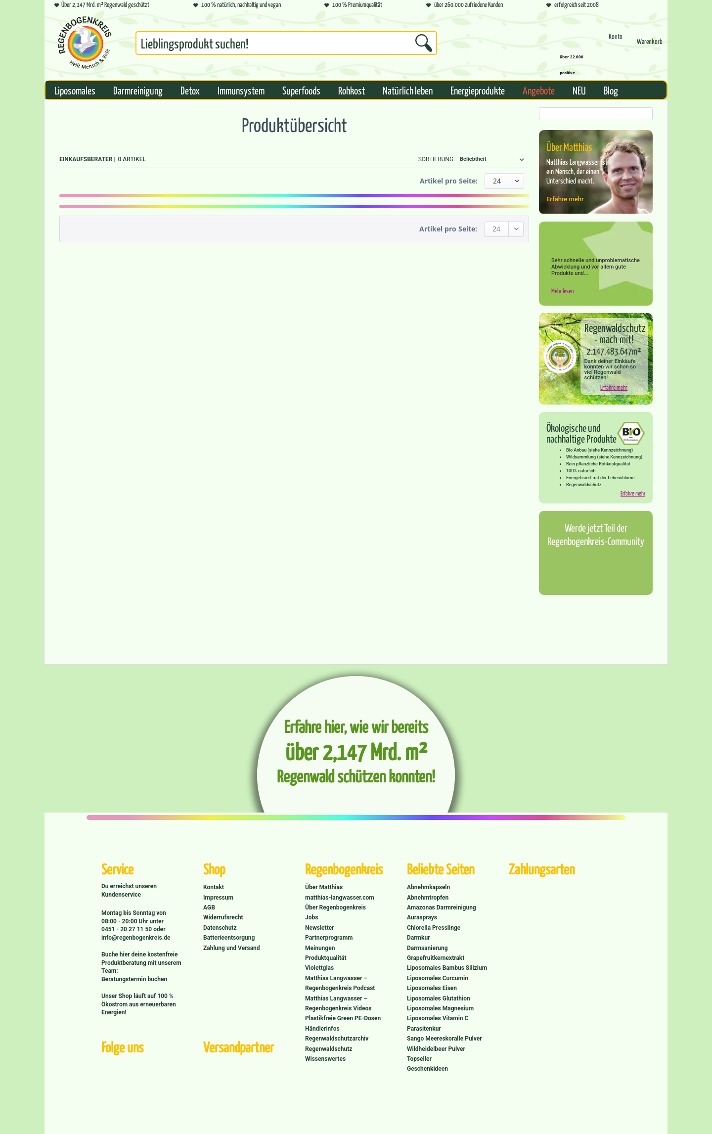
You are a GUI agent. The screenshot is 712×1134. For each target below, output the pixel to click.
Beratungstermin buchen (134, 979)
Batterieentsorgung (229, 937)
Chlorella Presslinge (433, 927)
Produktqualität (325, 957)
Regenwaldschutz (328, 1048)
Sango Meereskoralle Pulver (444, 1038)
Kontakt (213, 887)
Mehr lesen (562, 290)
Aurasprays (422, 917)
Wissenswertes (325, 1058)
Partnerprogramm (329, 937)
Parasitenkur (424, 1028)
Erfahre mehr (565, 199)
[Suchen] (423, 43)
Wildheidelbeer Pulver (436, 1048)
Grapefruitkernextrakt (435, 957)
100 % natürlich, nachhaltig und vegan (237, 5)
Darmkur (418, 937)
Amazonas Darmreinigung (441, 907)
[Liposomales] (74, 90)
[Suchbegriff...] (286, 43)
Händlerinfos (322, 1028)
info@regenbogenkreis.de (135, 937)
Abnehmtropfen (427, 897)
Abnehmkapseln (428, 887)
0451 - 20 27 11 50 (127, 929)
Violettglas (319, 967)
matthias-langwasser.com (339, 897)
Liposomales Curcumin (437, 978)
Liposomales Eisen (432, 988)
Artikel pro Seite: (449, 180)
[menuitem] (286, 45)
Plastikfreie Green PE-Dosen (343, 1018)
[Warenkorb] (650, 45)
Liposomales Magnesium (440, 1008)
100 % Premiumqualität (353, 5)
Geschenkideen (427, 1068)
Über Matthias (324, 887)
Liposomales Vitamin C (437, 1018)
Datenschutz (220, 927)
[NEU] (579, 90)
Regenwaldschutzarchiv (336, 1038)
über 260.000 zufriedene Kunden (464, 5)
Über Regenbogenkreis (335, 907)
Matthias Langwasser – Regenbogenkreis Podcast (340, 983)
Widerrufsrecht (223, 917)
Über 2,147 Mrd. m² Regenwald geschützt (101, 5)
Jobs (311, 917)
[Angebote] (539, 90)
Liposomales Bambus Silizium (447, 967)
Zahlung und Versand (231, 948)
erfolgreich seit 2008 (572, 5)
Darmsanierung (427, 948)
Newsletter (319, 927)
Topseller (419, 1058)
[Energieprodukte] (478, 90)
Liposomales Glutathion (438, 998)
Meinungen (320, 948)
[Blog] (611, 90)
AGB (209, 907)
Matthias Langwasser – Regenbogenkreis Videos (338, 1003)
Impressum (218, 897)
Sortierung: (436, 159)
